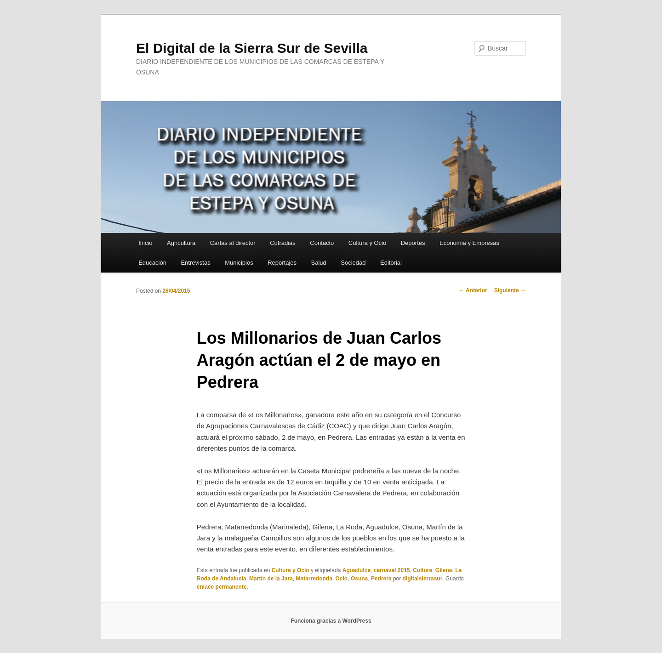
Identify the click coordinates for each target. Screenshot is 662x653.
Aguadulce (356, 570)
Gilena (443, 570)
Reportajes (282, 262)
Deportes (413, 242)
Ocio (342, 578)
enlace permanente (222, 587)
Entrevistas (195, 262)
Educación (152, 262)
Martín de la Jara (271, 578)
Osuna (359, 578)
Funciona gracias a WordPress (331, 621)
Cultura (422, 570)
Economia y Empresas (469, 242)
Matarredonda (314, 578)
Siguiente (510, 290)
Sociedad (353, 262)
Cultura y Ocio (367, 242)
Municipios (239, 262)
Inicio (145, 242)
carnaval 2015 (392, 570)
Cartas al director (233, 242)
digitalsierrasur (423, 578)
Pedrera (381, 578)
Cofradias (283, 242)
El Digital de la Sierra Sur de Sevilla (252, 48)
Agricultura (181, 242)
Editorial (391, 262)
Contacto (322, 242)
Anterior (473, 290)
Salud (318, 262)
